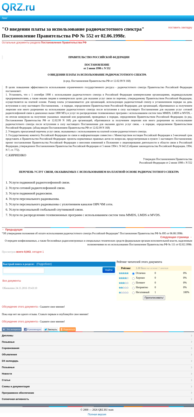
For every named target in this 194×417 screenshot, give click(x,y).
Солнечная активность (15, 399)
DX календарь (10, 360)
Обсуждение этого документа (20, 306)
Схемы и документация (16, 386)
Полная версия (97, 414)
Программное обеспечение (18, 392)
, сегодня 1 (30, 251)
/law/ (4, 18)
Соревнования (10, 348)
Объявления (9, 354)
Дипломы (7, 335)
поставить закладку (180, 27)
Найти (108, 269)
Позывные (8, 341)
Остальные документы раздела (44, 42)
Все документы (11, 280)
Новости (7, 373)
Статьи (6, 380)
